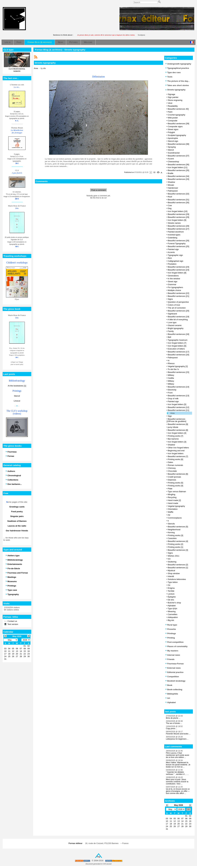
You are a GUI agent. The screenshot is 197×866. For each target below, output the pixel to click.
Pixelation (172, 264)
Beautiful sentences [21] (178, 296)
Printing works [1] (175, 547)
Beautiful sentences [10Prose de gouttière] (176, 420)
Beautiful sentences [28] (178, 226)
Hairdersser (173, 188)
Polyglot (171, 132)
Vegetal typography (176, 506)
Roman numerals (175, 465)
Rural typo (171, 625)
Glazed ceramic (175, 325)
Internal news (172, 655)
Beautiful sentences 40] (178, 109)
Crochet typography (176, 115)
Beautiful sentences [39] (178, 123)
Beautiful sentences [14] (178, 387)
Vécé (170, 103)
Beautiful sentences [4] (178, 541)
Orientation (173, 509)
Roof (170, 197)
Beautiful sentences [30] (178, 202)
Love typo (172, 322)
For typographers (175, 287)
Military (171, 375)
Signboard (172, 314)
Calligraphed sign (175, 261)
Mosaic (171, 185)
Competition (172, 676)
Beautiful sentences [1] (178, 567)
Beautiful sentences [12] (178, 407)
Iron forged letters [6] (177, 346)
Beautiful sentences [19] (178, 316)
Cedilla (171, 378)
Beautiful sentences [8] (178, 430)
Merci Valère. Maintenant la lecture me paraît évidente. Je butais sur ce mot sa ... (178, 764)
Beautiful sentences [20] (178, 311)
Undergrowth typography (178, 64)
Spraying (172, 147)
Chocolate (172, 471)
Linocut (17, 401)
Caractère (172, 538)
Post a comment (98, 190)
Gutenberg (172, 237)
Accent (171, 158)
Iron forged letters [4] (177, 433)
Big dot (171, 620)
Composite (172, 120)
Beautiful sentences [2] (178, 564)
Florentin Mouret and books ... (178, 734)
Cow (170, 205)
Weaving (171, 611)
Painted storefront (176, 232)
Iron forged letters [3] (177, 442)
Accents (171, 252)
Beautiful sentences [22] (178, 293)
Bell (169, 337)
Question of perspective (178, 302)
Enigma (171, 588)
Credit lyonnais (174, 477)
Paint (170, 112)
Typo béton (173, 582)
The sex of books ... (174, 723)
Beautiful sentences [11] (178, 410)
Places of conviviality (176, 646)
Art (167, 698)
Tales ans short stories (177, 85)
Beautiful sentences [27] (178, 229)
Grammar (172, 284)
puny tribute (173, 427)
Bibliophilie (171, 694)
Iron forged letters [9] (177, 220)
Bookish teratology (175, 681)
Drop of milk (173, 398)
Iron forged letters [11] (177, 167)
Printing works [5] (175, 483)
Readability (173, 106)
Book (168, 685)
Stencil (17, 396)
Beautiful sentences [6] (178, 474)
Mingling (171, 494)
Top (98, 857)
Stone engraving (175, 100)
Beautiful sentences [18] (178, 334)
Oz (169, 585)
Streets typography (175, 90)
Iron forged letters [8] (177, 273)
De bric (171, 600)
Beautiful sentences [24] (178, 267)
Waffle (170, 512)
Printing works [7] (175, 436)
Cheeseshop (173, 161)
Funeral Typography (176, 243)
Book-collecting (173, 689)
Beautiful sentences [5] (178, 526)
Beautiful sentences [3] (178, 550)
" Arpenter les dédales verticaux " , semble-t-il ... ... (177, 773)
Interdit (171, 576)
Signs (170, 299)
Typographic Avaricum (177, 340)
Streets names (174, 223)
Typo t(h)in (172, 608)
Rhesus (171, 363)
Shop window (174, 573)
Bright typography (175, 328)
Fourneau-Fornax (174, 663)
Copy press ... (171, 728)
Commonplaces (175, 518)
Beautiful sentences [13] (178, 395)
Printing (170, 638)
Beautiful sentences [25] (178, 246)
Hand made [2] (174, 500)
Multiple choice (174, 290)
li (168, 521)
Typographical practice (177, 68)
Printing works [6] (175, 459)
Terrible (171, 591)
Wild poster (173, 118)
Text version (12, 624)
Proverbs (170, 629)
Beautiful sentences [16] (178, 354)
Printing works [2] (175, 544)
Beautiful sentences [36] (178, 164)
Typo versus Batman (177, 491)
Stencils (171, 524)
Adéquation (173, 617)
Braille (170, 173)
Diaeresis (172, 480)
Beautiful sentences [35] (178, 170)
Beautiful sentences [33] (178, 179)
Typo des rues (173, 72)
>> (188, 809)
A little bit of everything (178, 319)
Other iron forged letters (178, 447)
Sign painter (173, 97)
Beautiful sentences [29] (178, 214)
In (168, 360)
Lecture (171, 594)
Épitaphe (172, 597)
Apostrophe (173, 138)
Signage (171, 94)
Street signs (173, 129)
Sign (170, 416)
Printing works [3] (175, 535)
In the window (174, 278)
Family (171, 331)
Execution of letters (176, 349)
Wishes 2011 (173, 556)
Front (170, 393)
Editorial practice (174, 672)
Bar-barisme (173, 439)
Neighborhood (174, 529)
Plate (170, 488)
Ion (169, 559)
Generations (173, 276)
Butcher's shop (174, 603)
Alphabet (171, 605)
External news (173, 668)
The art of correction (177, 308)
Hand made (173, 503)
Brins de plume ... (173, 718)
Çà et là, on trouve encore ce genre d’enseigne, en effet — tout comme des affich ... (178, 791)
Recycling (172, 497)
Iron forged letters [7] (177, 343)
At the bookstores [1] (17, 386)
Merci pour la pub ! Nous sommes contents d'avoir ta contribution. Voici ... (177, 781)
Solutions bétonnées (177, 579)
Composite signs (175, 126)
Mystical (171, 570)
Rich (170, 258)
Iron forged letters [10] (177, 211)
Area (172, 413)
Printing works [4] (175, 485)
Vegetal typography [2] (178, 366)
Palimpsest (173, 191)
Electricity (172, 390)
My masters (171, 651)
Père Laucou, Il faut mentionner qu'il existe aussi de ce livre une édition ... (177, 755)
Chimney (172, 468)
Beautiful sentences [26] (178, 240)
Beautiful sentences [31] (178, 199)
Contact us (12, 621)
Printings (170, 633)
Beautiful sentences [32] (178, 194)
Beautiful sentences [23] (178, 270)
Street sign (172, 281)
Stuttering (172, 562)
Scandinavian (174, 153)
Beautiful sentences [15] (178, 372)
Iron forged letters (175, 453)
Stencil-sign (173, 141)
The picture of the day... (177, 81)
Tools (168, 77)
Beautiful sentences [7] (178, 456)
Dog (169, 208)
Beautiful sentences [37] (178, 156)
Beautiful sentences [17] (178, 352)
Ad (169, 515)
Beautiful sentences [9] (178, 424)
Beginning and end (176, 450)
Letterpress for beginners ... (177, 739)
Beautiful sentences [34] (178, 176)
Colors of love (174, 305)
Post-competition (174, 642)
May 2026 (178, 805)
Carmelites (172, 614)
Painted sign (173, 249)
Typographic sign (175, 255)
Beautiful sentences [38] (178, 144)
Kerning (171, 532)
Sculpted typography (177, 135)
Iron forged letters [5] (177, 404)
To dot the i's (173, 369)
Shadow (171, 182)
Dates (170, 462)
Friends (170, 659)
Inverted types (174, 235)
